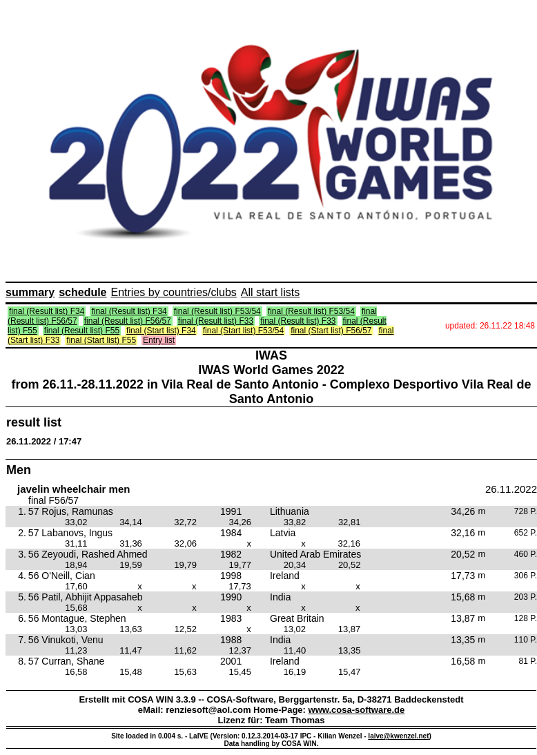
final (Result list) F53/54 (217, 311)
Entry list (159, 340)
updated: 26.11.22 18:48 (490, 326)
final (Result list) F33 (215, 321)
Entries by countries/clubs (174, 292)
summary (30, 292)
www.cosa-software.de (357, 710)
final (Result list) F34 (46, 311)
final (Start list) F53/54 (243, 330)
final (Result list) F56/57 (127, 321)
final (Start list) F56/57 (331, 330)
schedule (82, 292)
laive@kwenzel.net (398, 736)
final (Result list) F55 (81, 330)
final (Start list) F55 (101, 340)
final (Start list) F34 (161, 330)
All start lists (270, 292)
